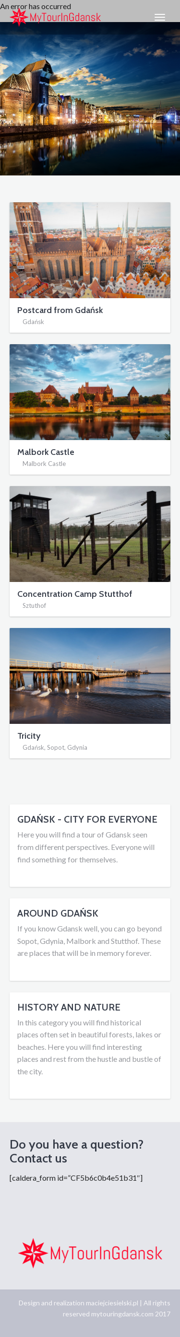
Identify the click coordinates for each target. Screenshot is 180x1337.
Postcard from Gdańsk (60, 310)
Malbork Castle (45, 452)
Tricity (28, 736)
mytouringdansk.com (122, 1314)
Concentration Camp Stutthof (74, 594)
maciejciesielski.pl (112, 1303)
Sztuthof (34, 605)
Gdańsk (33, 322)
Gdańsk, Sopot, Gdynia (55, 747)
